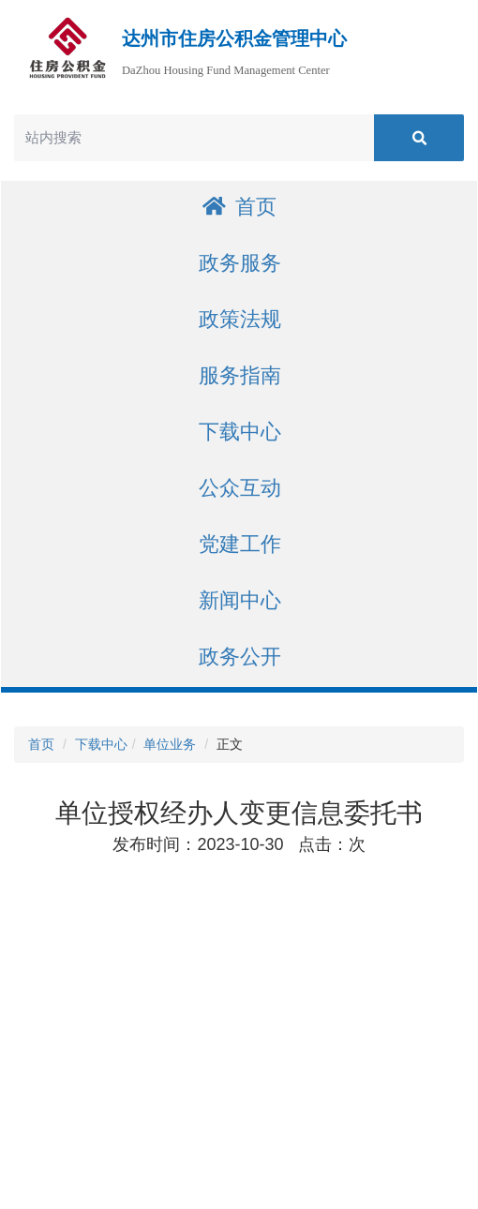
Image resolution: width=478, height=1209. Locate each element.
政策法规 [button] (240, 319)
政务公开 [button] (240, 656)
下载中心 (101, 744)
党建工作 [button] (240, 544)
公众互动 (240, 488)
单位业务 (169, 744)
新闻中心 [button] (240, 600)
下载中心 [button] (240, 431)
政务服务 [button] (240, 263)
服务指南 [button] (240, 375)
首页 (239, 206)
